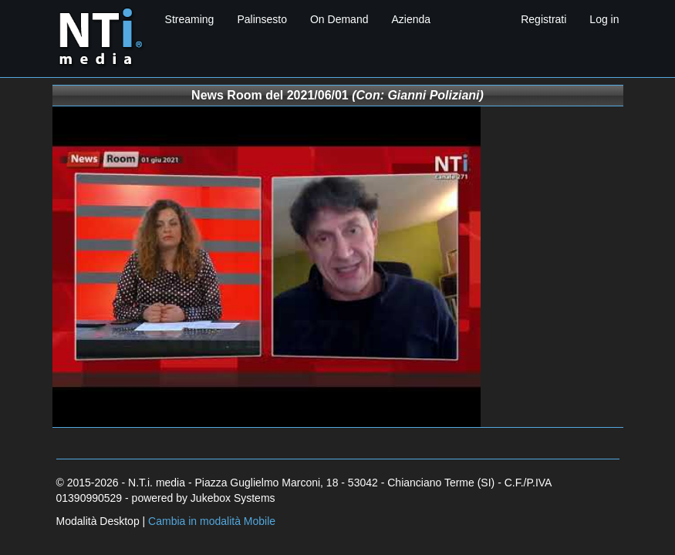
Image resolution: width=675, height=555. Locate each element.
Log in (604, 19)
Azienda (410, 19)
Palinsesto (262, 19)
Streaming (189, 19)
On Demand (339, 19)
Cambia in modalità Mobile (211, 521)
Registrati (543, 19)
